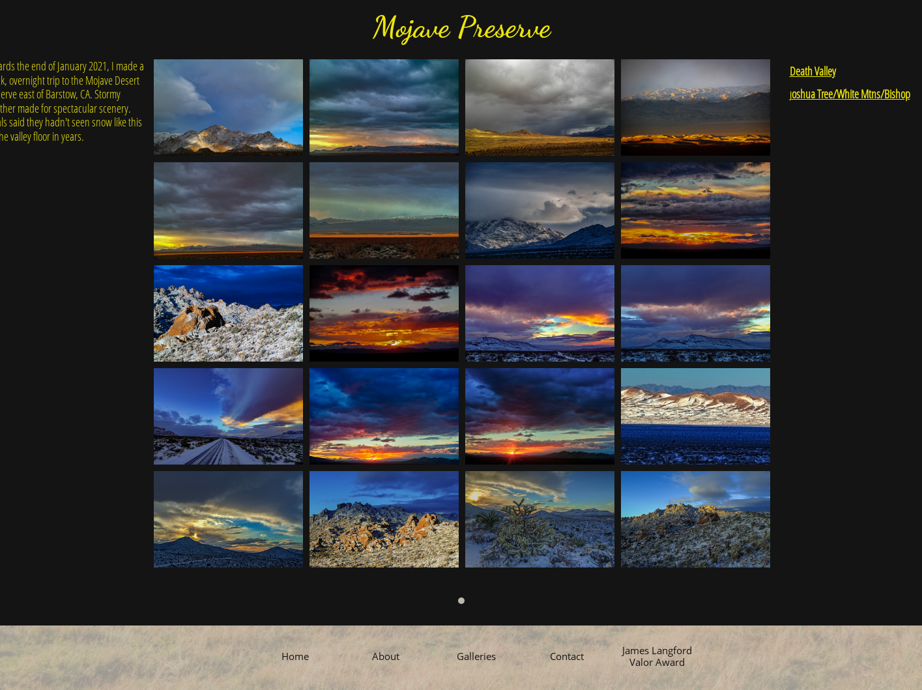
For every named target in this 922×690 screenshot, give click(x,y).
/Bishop (895, 94)
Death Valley (813, 71)
